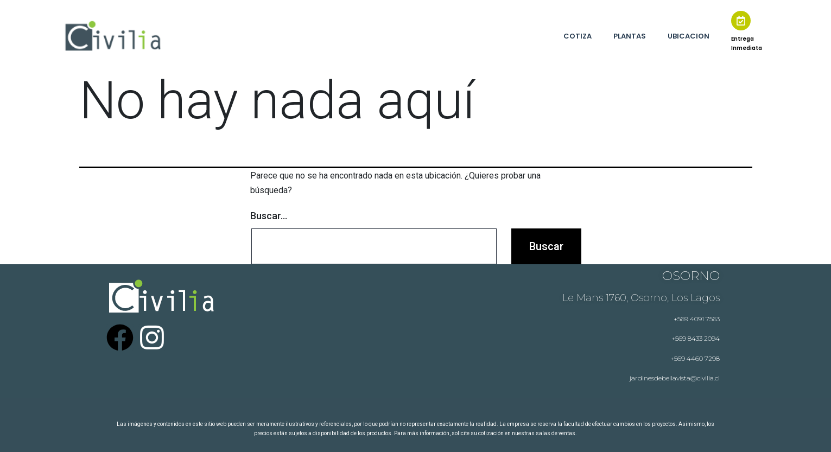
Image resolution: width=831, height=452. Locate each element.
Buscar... (268, 215)
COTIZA (577, 36)
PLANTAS (629, 36)
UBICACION (688, 36)
